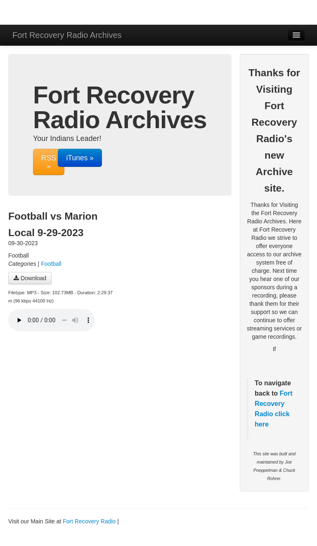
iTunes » (79, 158)
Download (30, 278)
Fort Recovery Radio (274, 403)
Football (51, 263)
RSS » (48, 162)
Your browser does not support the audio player (51, 320)
